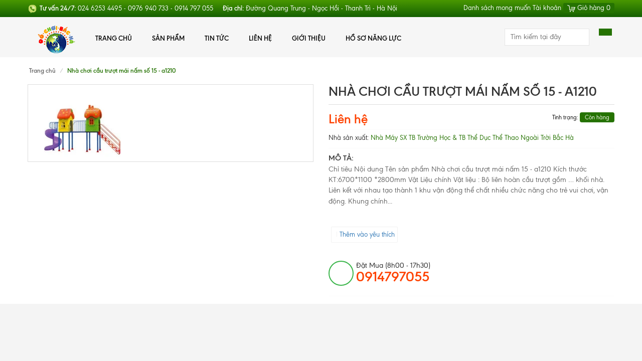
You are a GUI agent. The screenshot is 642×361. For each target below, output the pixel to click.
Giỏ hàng (588, 8)
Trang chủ (113, 38)
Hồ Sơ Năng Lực (373, 38)
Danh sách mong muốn (497, 8)
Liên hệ (260, 38)
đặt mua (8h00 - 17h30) (393, 272)
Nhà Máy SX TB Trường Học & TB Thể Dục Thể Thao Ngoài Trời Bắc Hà (472, 137)
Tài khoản (547, 8)
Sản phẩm (168, 38)
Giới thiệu (309, 38)
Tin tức (217, 38)
